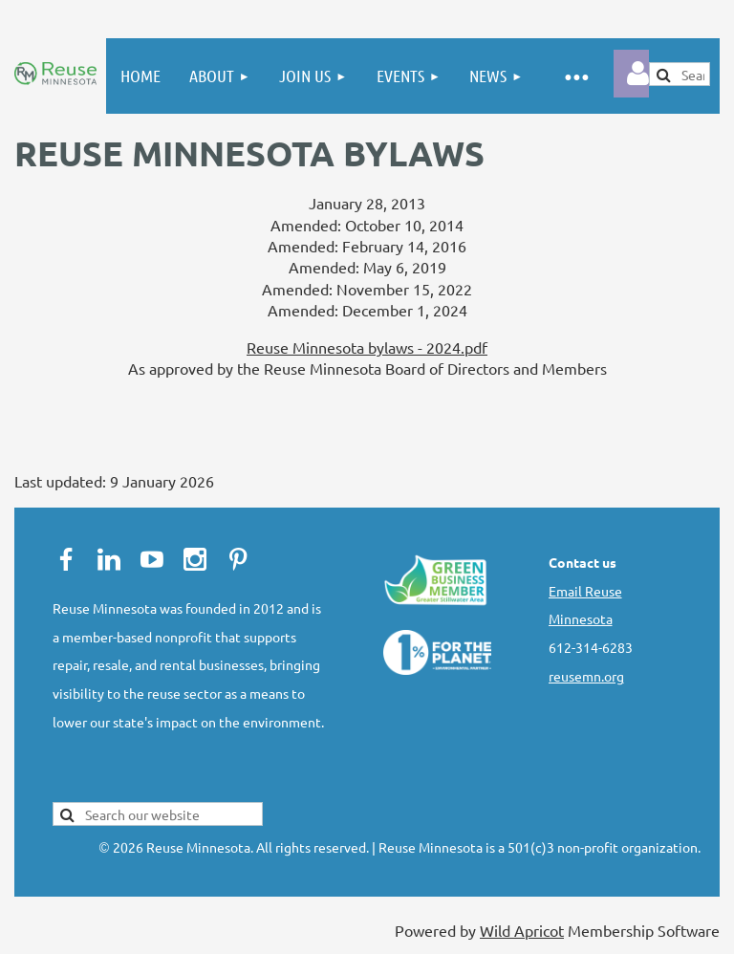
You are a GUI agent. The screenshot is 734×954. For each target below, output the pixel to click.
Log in (637, 74)
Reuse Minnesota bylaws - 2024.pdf (367, 347)
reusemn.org (586, 675)
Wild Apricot (522, 930)
